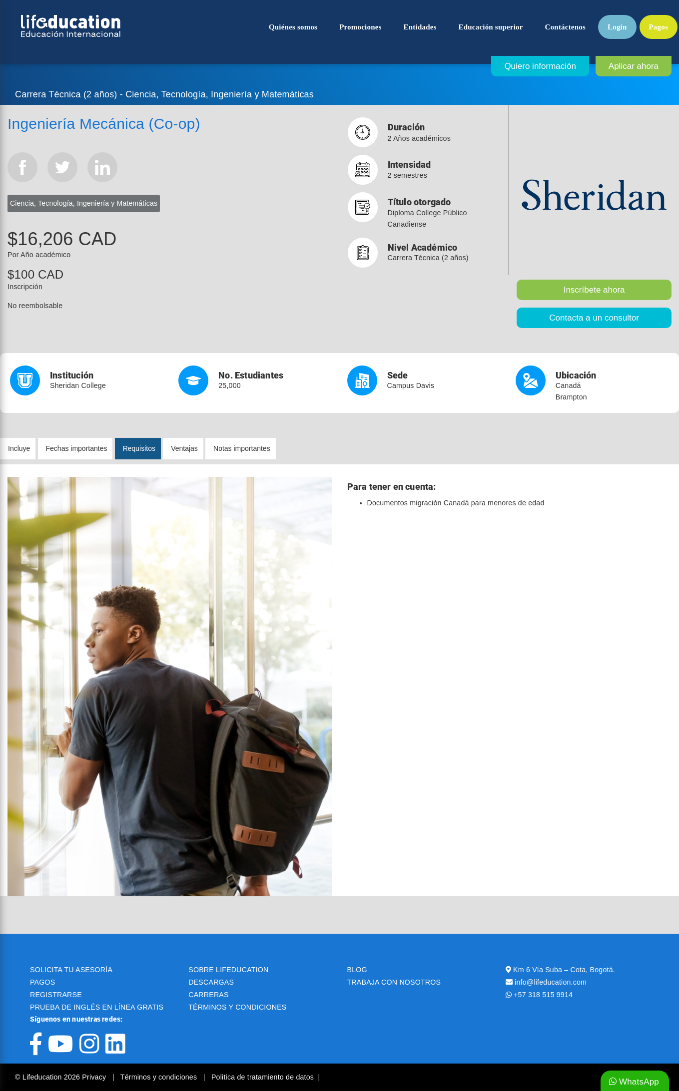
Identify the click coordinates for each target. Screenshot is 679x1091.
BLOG (357, 970)
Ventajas (184, 448)
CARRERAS (208, 995)
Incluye (19, 448)
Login (617, 27)
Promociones (360, 27)
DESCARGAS (211, 982)
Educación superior (491, 27)
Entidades (420, 27)
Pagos (659, 27)
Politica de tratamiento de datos (262, 1077)
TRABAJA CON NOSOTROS (394, 982)
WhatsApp (634, 1082)
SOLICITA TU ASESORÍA (71, 970)
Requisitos (139, 448)
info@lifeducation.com (551, 982)
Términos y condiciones (159, 1077)
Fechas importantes (76, 448)
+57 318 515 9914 (543, 995)
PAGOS (42, 982)
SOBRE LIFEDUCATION (228, 970)
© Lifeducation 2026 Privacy (61, 1077)
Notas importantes (241, 448)
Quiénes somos (293, 27)
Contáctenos (565, 27)
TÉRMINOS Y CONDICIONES (237, 1007)
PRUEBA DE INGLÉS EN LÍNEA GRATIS (96, 1007)
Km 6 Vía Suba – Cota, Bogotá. (564, 970)
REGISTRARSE (56, 995)
